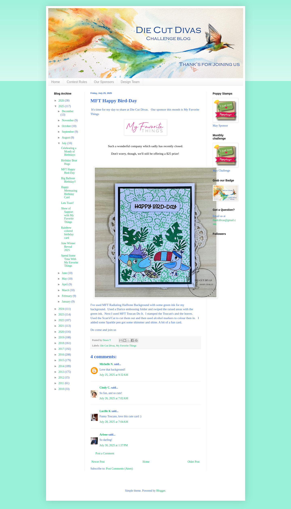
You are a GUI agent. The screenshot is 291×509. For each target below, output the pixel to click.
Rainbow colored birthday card (67, 232)
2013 (61, 371)
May (65, 278)
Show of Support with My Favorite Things (67, 215)
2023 (61, 314)
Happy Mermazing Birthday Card (69, 192)
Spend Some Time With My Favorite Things (69, 260)
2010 (61, 389)
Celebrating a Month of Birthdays (68, 152)
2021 (61, 325)
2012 (61, 377)
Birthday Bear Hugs (69, 162)
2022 (61, 320)
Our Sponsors (104, 82)
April (65, 284)
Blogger (160, 490)
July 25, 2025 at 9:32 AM (114, 374)
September (68, 131)
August (66, 137)
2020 (61, 331)
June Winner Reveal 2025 (68, 247)
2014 (61, 366)
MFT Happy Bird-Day (68, 171)
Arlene (104, 434)
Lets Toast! (67, 202)
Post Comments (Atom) (119, 468)
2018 (61, 343)
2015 (61, 360)
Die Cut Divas (107, 345)
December (68, 111)
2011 (61, 383)
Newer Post (98, 461)
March (66, 290)
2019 (61, 337)
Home (55, 82)
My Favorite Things (126, 345)
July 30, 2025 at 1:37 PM (114, 445)
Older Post (194, 461)
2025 (61, 106)
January (66, 301)
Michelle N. (106, 364)
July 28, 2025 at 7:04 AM (114, 421)
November (68, 120)
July (64, 143)
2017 (61, 348)
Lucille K (105, 411)
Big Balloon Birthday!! (68, 180)
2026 (61, 100)
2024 (61, 308)
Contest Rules (77, 82)
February (67, 295)
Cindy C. (105, 387)
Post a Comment (105, 453)
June (65, 273)
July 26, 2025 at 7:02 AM (114, 398)
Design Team (130, 82)
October (67, 126)
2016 (61, 354)
